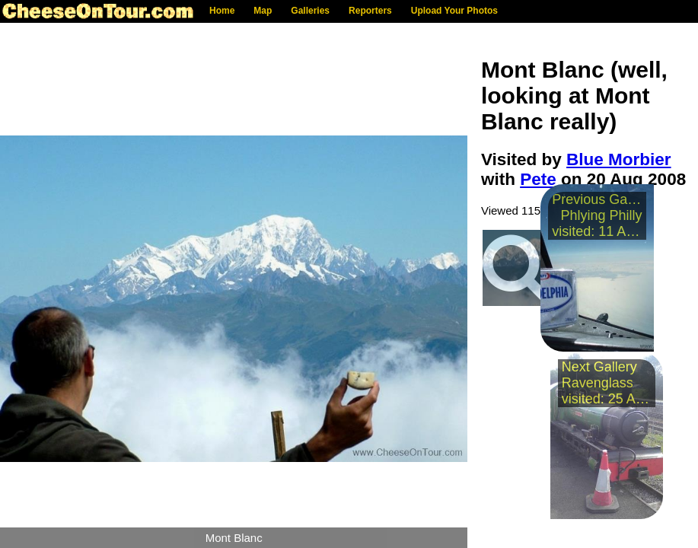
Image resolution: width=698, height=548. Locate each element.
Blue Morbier (618, 159)
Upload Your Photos (454, 10)
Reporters (370, 10)
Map (262, 10)
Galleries (310, 10)
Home (221, 10)
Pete (538, 179)
